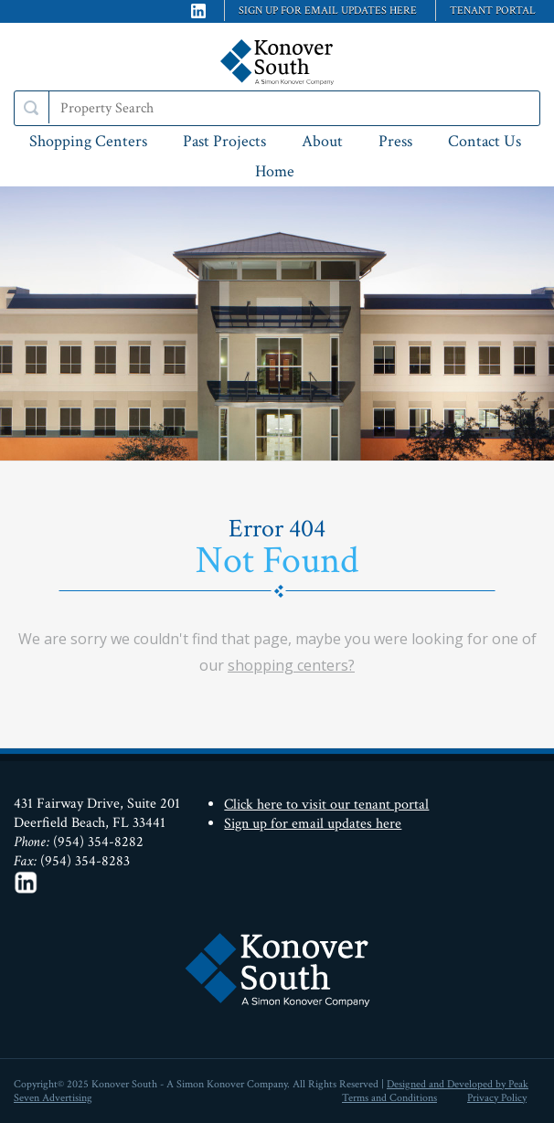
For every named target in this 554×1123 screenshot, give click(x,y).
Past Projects (224, 141)
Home (274, 171)
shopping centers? (291, 665)
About (322, 141)
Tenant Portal (493, 10)
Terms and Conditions (389, 1098)
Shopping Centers (88, 141)
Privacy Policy (497, 1098)
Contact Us (484, 141)
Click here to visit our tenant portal (326, 804)
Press (395, 141)
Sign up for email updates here (328, 10)
